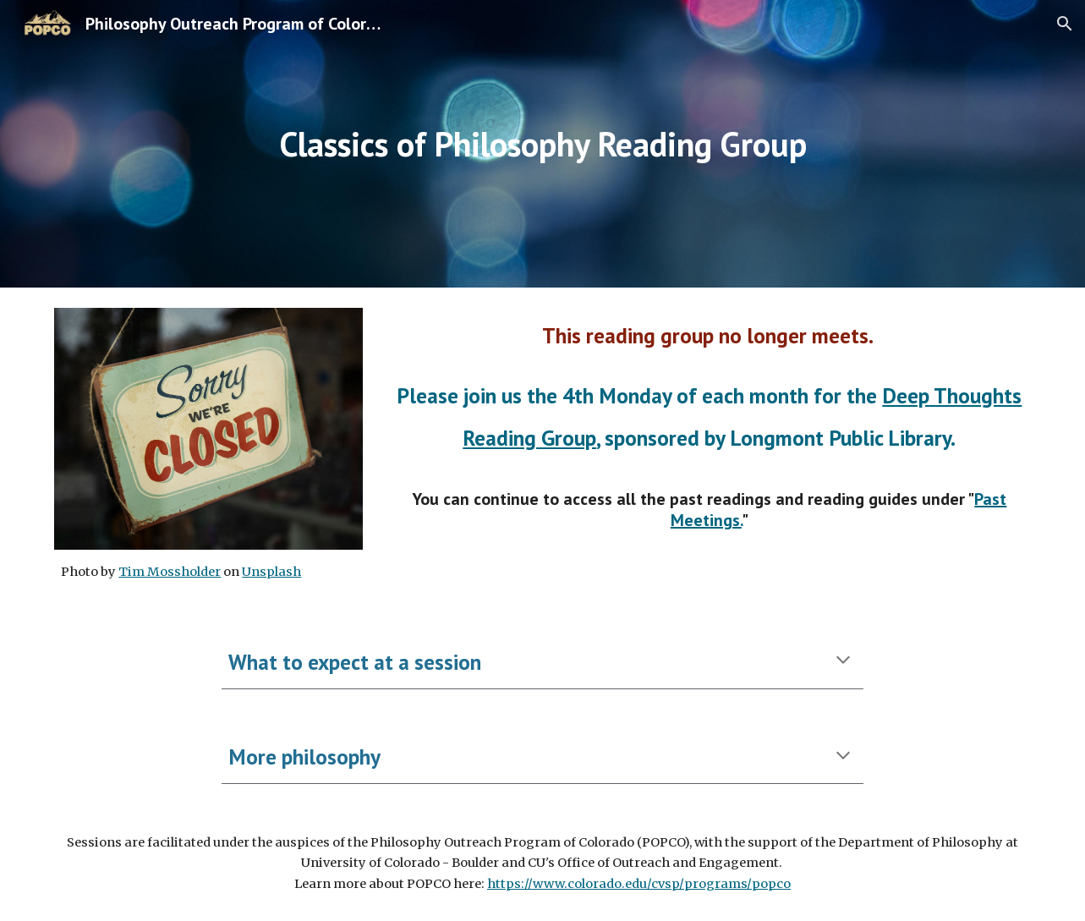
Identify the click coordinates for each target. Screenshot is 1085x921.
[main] (542, 143)
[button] (1064, 23)
